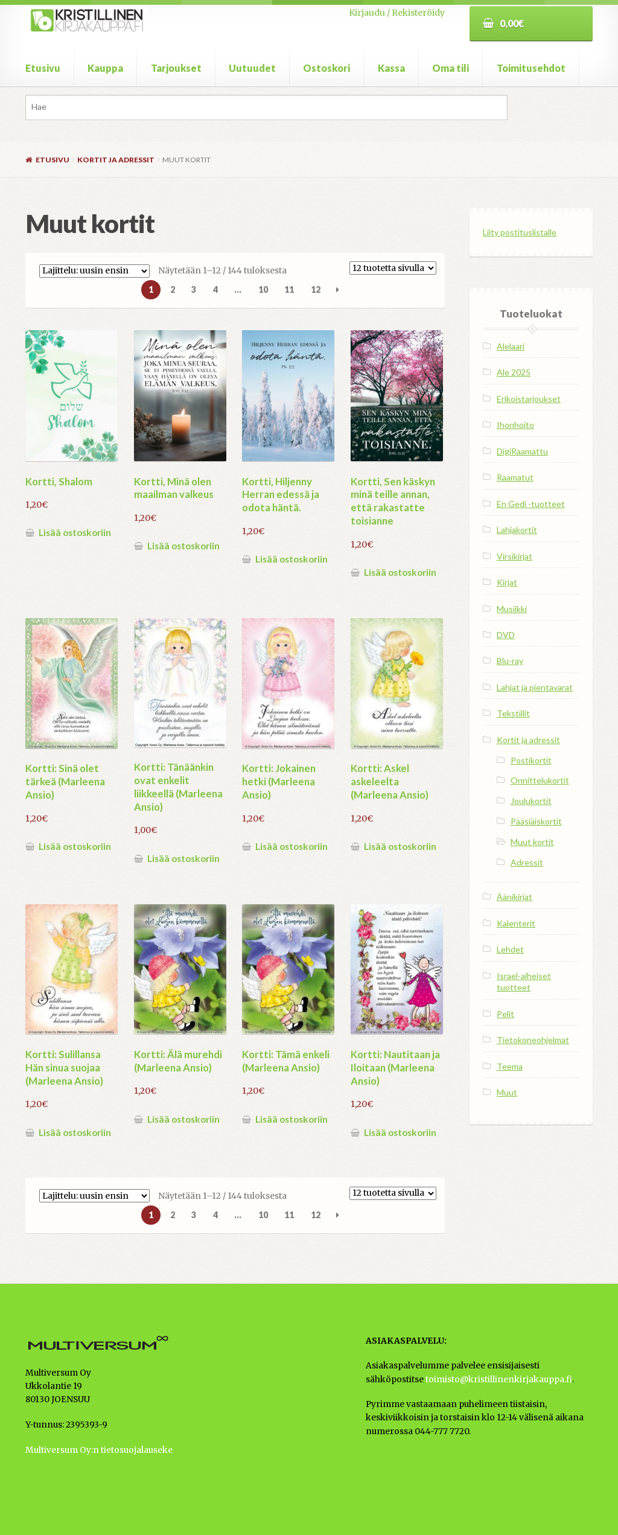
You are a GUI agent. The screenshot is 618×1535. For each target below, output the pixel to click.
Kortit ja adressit (115, 159)
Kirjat (507, 582)
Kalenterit (516, 923)
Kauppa (105, 68)
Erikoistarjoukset (529, 399)
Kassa (391, 68)
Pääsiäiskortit (536, 821)
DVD (506, 635)
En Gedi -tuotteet (531, 504)
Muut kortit (532, 842)
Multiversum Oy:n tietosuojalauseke (99, 1450)
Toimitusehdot (531, 68)
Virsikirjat (514, 556)
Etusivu (42, 68)
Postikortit (531, 760)
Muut (507, 1092)
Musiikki (512, 609)
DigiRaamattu (522, 451)
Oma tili (450, 68)
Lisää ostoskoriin (75, 532)
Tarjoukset (176, 68)
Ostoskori (326, 68)
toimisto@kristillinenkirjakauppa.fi (498, 1379)
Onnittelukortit (540, 780)
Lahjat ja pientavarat (535, 687)
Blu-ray (510, 661)
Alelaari (510, 346)
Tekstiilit (513, 713)
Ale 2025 (513, 372)
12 (315, 289)
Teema (510, 1066)
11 (289, 289)
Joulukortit (531, 801)
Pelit (505, 1014)
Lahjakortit (517, 530)
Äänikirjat (514, 897)
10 (263, 289)
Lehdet (510, 949)
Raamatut (515, 477)
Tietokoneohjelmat (533, 1040)
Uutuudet (252, 68)
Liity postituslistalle (519, 232)
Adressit (527, 862)
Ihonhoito (515, 425)
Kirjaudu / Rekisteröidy (397, 12)
